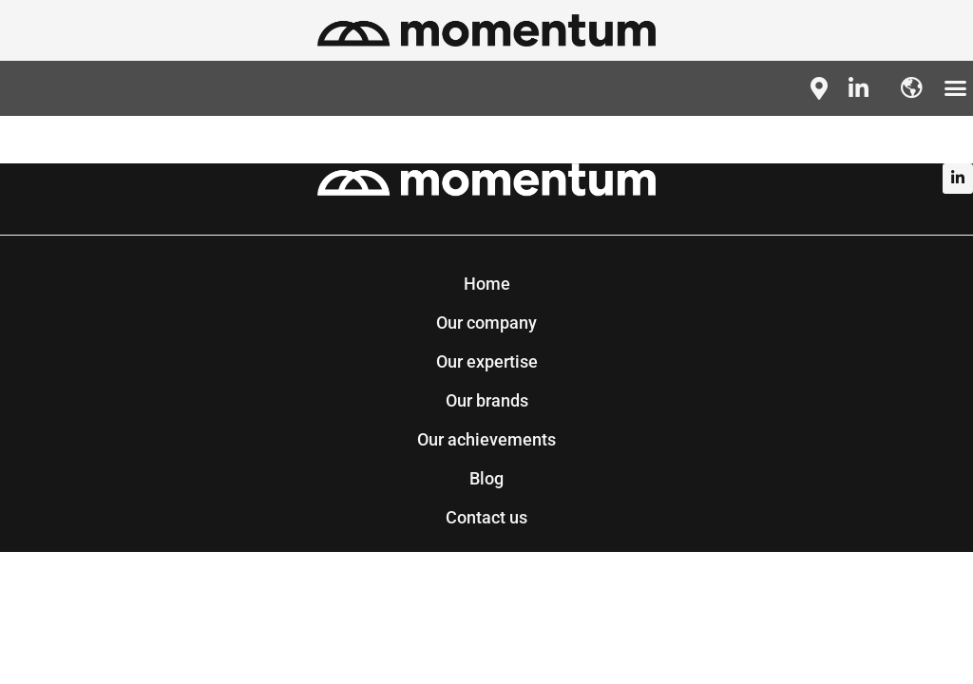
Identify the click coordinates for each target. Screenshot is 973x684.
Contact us (486, 517)
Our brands (487, 400)
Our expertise (487, 361)
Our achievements (486, 439)
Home (487, 284)
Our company (486, 322)
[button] (956, 88)
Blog (486, 478)
